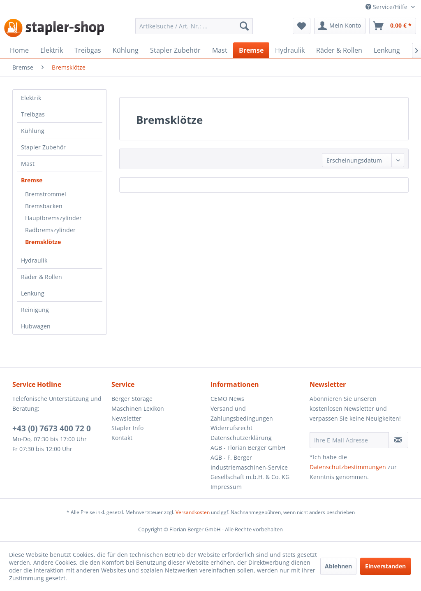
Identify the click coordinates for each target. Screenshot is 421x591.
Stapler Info (127, 428)
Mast (28, 164)
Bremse (31, 180)
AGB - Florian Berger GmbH (247, 447)
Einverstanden (385, 566)
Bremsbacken (43, 206)
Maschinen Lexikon (137, 408)
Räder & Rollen (41, 277)
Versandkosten (193, 512)
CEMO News (227, 399)
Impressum (226, 487)
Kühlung (32, 131)
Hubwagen (36, 326)
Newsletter (126, 418)
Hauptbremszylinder (53, 218)
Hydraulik (34, 260)
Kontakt (121, 438)
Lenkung (32, 293)
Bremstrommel (45, 194)
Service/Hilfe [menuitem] (387, 7)
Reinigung (35, 310)
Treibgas (33, 114)
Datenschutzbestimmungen (348, 467)
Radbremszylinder (50, 230)
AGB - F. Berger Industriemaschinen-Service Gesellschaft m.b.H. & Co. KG (249, 467)
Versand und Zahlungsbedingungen (241, 413)
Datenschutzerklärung (241, 438)
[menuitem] (194, 26)
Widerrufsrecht (231, 428)
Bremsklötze (43, 242)
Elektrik (31, 98)
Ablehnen (338, 566)
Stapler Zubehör (43, 147)
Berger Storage (132, 399)
